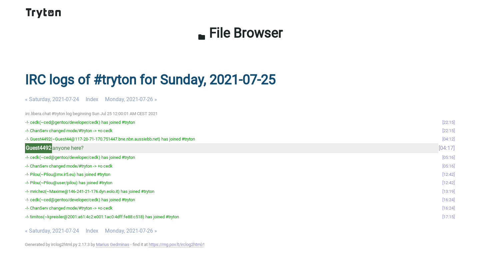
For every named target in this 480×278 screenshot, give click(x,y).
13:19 (448, 191)
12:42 (448, 174)
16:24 (448, 199)
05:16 (448, 157)
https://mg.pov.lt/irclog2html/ (176, 244)
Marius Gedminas (112, 244)
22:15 (448, 122)
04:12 (448, 139)
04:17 (446, 148)
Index (92, 99)
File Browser (240, 33)
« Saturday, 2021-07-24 (52, 99)
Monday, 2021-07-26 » (131, 99)
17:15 (448, 216)
